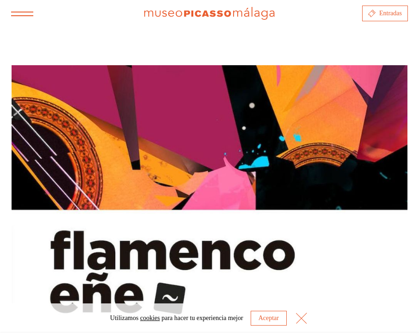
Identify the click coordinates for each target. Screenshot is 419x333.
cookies (150, 317)
